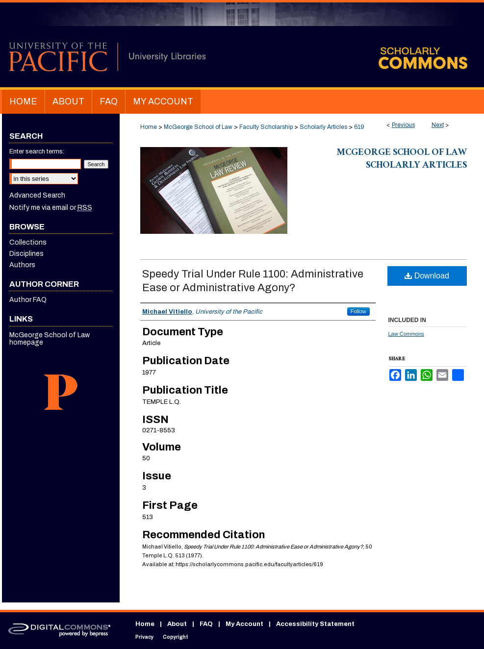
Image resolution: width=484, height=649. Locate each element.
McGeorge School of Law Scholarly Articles (402, 159)
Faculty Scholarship (266, 127)
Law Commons (406, 334)
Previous (403, 125)
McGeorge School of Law (198, 127)
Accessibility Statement (315, 624)
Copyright (175, 637)
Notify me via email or (50, 207)
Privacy (144, 637)
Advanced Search (37, 195)
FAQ (206, 624)
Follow (358, 311)
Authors (22, 265)
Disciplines (26, 253)
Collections (28, 242)
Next (438, 125)
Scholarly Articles (323, 127)
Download (427, 276)
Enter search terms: (36, 151)
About (177, 624)
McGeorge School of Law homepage (49, 338)
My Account (244, 624)
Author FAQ (28, 299)
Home (148, 127)
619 (359, 127)
